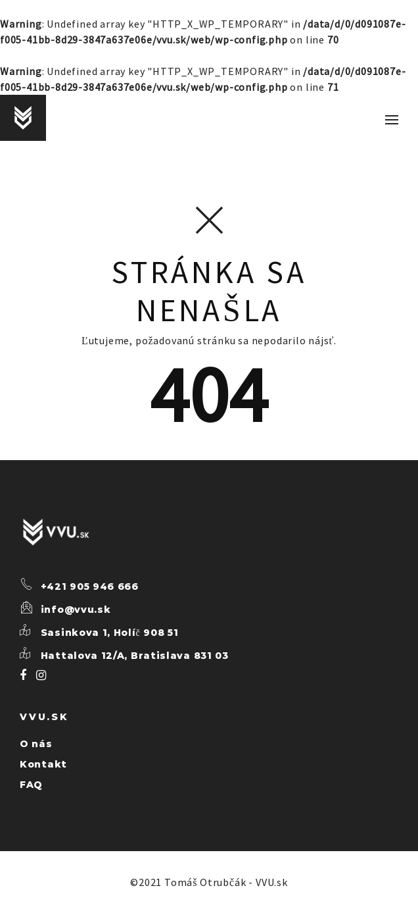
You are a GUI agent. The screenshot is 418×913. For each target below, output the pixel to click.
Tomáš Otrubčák (205, 882)
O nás (36, 744)
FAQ (31, 785)
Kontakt (43, 764)
